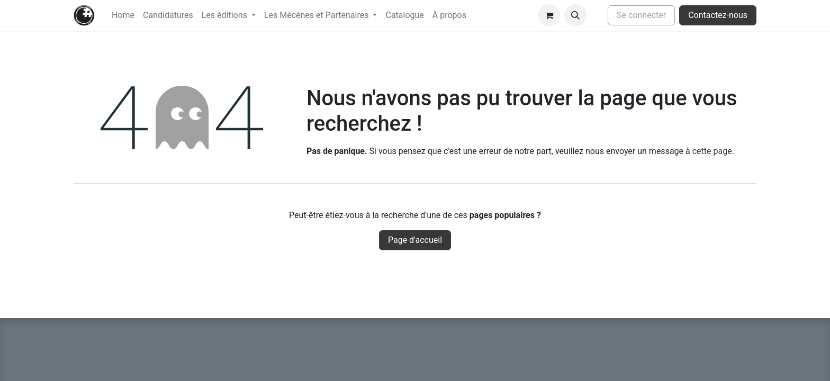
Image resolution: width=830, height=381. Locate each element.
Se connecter (641, 15)
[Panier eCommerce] (549, 15)
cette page (712, 151)
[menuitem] (123, 15)
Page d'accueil (415, 240)
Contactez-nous (717, 15)
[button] (575, 15)
